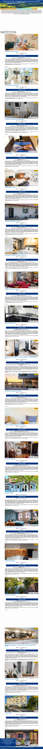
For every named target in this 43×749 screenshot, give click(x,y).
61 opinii (29, 126)
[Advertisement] (21, 22)
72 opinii (35, 364)
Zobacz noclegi (22, 55)
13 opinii (26, 567)
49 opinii (26, 465)
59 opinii (29, 431)
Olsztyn (36, 34)
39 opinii (29, 533)
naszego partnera (18, 64)
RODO (10, 743)
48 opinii (36, 652)
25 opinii (26, 601)
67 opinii (27, 58)
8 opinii (27, 92)
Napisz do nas (32, 747)
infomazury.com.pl (40, 0)
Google (2, 739)
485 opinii (25, 160)
